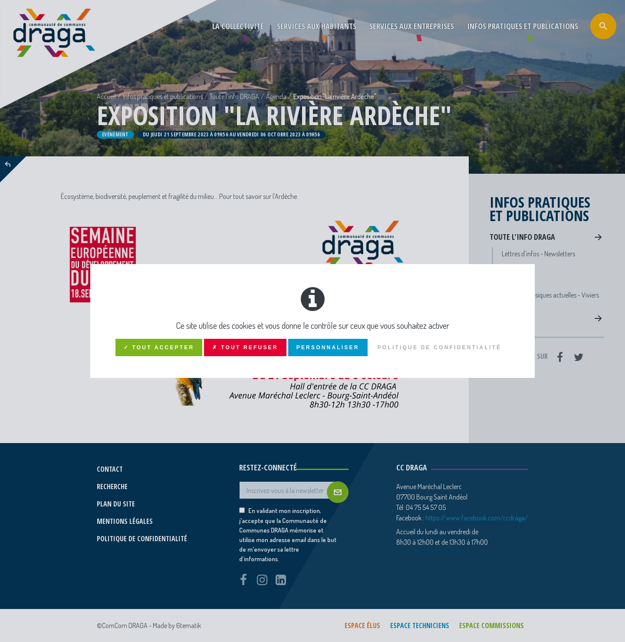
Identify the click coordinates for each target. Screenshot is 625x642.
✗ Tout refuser (245, 347)
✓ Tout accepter (159, 347)
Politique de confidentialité (440, 347)
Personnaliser (327, 347)
